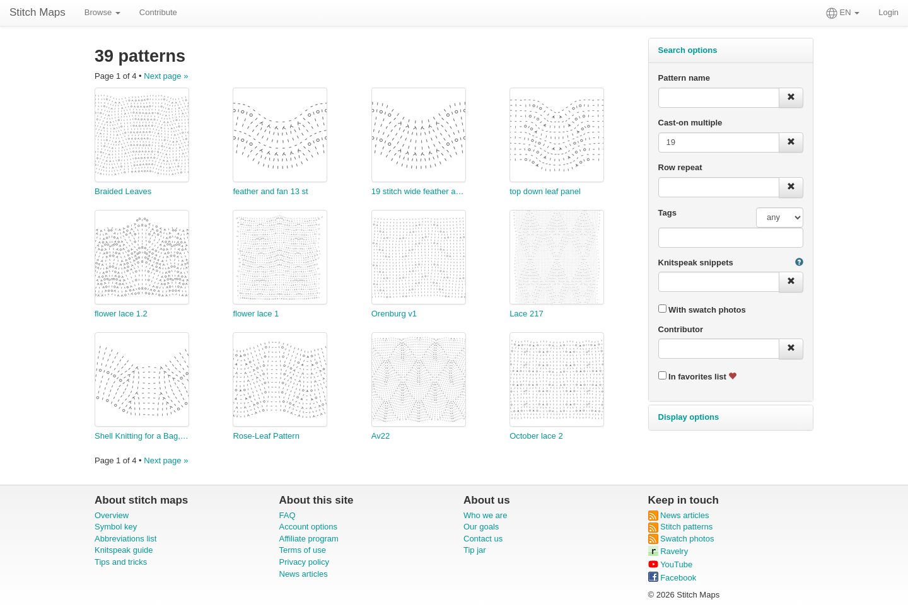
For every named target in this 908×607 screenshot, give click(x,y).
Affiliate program (309, 538)
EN (842, 13)
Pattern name (684, 78)
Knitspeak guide (124, 550)
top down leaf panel (545, 191)
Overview (112, 515)
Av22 (380, 436)
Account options (308, 526)
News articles (303, 574)
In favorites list (697, 376)
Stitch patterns (680, 526)
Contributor (680, 329)
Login (888, 12)
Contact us (483, 538)
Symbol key (116, 526)
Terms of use (302, 550)
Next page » (166, 76)
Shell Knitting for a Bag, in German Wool (142, 436)
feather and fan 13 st (270, 191)
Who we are (485, 515)
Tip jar (474, 550)
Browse (102, 12)
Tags (667, 212)
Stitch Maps (37, 12)
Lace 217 (526, 313)
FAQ (287, 515)
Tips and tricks (121, 562)
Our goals (481, 526)
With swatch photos (702, 309)
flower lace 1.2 (121, 313)
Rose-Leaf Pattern (266, 436)
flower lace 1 (256, 313)
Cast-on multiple (690, 122)
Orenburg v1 (394, 313)
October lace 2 (536, 436)
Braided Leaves (123, 191)
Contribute (158, 12)
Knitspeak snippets (695, 262)
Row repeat (680, 167)
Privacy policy (304, 562)
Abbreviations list (125, 538)
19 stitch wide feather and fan (418, 191)
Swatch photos (681, 538)
